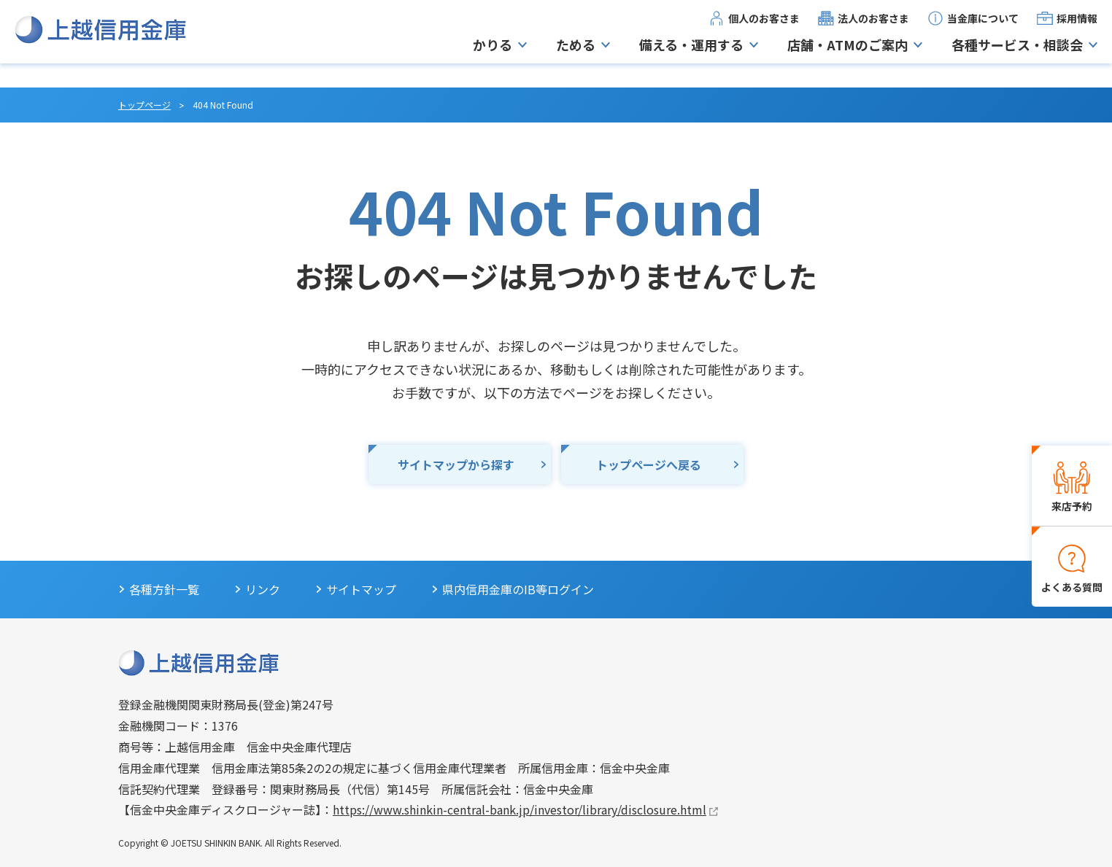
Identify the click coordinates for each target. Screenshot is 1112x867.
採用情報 (1077, 30)
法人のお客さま (873, 30)
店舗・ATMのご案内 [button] (847, 56)
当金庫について (983, 30)
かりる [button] (492, 56)
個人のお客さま (764, 30)
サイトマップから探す (456, 464)
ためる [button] (575, 56)
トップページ (144, 104)
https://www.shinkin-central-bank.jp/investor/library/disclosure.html (519, 809)
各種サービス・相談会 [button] (1017, 56)
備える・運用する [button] (691, 56)
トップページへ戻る (648, 464)
